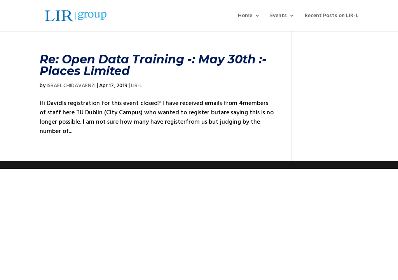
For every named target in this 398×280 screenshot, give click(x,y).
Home (245, 16)
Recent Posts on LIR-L (331, 16)
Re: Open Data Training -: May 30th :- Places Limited (153, 65)
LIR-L (136, 85)
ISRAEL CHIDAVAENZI (71, 85)
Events (278, 16)
